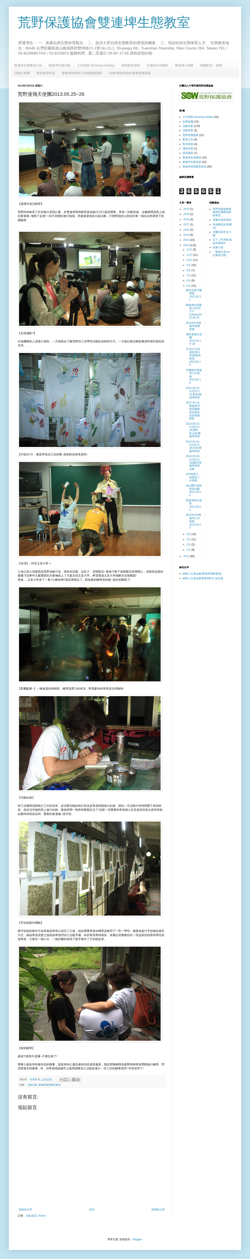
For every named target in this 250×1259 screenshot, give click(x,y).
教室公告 (188, 139)
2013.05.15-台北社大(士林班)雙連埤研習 (194, 392)
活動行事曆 (22, 73)
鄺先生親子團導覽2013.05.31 (194, 295)
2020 (186, 209)
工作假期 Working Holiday (198, 117)
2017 (186, 224)
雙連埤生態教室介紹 (28, 65)
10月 (190, 260)
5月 (189, 285)
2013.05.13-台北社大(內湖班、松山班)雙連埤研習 (193, 430)
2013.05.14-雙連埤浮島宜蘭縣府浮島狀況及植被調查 (193, 410)
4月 (189, 534)
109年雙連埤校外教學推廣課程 (130, 73)
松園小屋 (218, 247)
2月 (189, 544)
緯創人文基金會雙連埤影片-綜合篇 (203, 578)
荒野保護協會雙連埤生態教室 (104, 22)
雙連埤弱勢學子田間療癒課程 (82, 73)
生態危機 (188, 121)
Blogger (137, 1239)
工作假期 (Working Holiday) (96, 65)
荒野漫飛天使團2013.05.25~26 (194, 339)
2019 (186, 214)
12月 (190, 249)
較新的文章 (25, 1209)
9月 (189, 265)
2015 (186, 234)
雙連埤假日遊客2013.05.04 (194, 505)
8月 (189, 270)
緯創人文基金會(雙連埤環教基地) (202, 573)
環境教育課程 (130, 65)
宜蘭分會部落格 (222, 219)
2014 (186, 239)
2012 (186, 556)
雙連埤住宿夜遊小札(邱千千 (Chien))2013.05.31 (194, 311)
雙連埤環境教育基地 (49, 1085)
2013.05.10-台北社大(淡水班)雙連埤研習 (194, 446)
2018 (186, 219)
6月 (189, 280)
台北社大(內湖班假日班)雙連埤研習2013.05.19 (193, 356)
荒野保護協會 (190, 135)
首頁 (91, 1209)
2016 (186, 229)
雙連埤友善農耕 (192, 157)
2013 (186, 245)
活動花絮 (32, 1085)
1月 (189, 549)
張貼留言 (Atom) (36, 1215)
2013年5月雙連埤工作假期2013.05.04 (193, 521)
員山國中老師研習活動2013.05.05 (194, 490)
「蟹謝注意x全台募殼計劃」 (221, 253)
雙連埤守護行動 (59, 65)
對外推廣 (188, 144)
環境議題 (188, 153)
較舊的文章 (158, 1209)
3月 (189, 539)
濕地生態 (188, 148)
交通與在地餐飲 (157, 65)
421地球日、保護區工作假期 (193, 477)
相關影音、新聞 (211, 65)
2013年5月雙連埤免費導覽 (193, 326)
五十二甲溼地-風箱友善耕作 (222, 241)
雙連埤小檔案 (184, 65)
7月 (189, 275)
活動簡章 (188, 130)
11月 (190, 254)
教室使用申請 (46, 73)
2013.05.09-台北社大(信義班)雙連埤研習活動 (194, 463)
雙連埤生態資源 (192, 162)
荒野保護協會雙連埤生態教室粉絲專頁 (222, 212)
